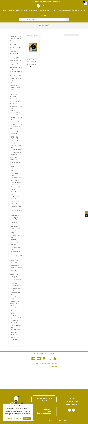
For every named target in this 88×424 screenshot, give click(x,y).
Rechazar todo (17, 418)
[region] (18, 412)
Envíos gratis (46, 1)
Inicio (4, 10)
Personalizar (9, 418)
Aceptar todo (27, 418)
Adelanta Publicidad (64, 420)
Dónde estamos (38, 1)
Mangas (41, 10)
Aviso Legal (71, 398)
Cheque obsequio (55, 1)
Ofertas (48, 10)
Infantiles (26, 10)
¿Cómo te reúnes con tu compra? (63, 10)
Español (43, 15)
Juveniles (34, 10)
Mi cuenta (30, 1)
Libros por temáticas (15, 10)
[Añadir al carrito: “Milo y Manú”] (27, 68)
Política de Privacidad (72, 401)
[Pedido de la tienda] (71, 35)
